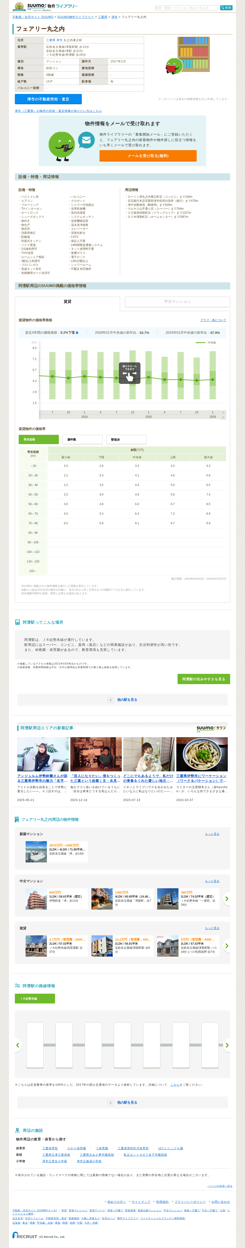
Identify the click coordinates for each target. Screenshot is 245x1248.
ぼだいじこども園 (170, 1148)
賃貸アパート (97, 1210)
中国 (79, 1222)
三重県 (102, 17)
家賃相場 (130, 1210)
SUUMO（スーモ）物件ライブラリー (45, 6)
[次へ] (226, 899)
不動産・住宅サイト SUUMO (32, 17)
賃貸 (64, 1210)
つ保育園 (102, 1148)
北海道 (16, 1222)
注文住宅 (17, 1218)
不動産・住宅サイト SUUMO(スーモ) (34, 1210)
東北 (25, 1222)
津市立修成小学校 (89, 1161)
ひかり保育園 (76, 1148)
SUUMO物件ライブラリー (75, 17)
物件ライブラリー (127, 1218)
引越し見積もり (90, 1218)
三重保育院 (50, 1148)
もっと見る (212, 834)
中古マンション (173, 1210)
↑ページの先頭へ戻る (220, 1186)
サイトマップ (141, 1202)
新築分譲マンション (149, 1210)
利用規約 (162, 1202)
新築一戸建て (192, 1210)
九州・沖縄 (91, 1222)
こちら (175, 1084)
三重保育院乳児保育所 (133, 1148)
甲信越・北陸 (45, 1222)
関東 (32, 1222)
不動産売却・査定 (56, 1218)
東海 (57, 1222)
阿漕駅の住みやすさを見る (203, 679)
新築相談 (74, 1218)
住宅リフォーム (34, 1218)
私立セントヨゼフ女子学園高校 (145, 1154)
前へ (18, 1045)
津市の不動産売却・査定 (48, 99)
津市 (114, 17)
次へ (226, 1045)
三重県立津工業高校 (56, 1154)
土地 (222, 1210)
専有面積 (29, 439)
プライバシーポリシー (190, 1202)
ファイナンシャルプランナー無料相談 (162, 1218)
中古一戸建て (210, 1210)
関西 (65, 1222)
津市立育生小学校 (54, 1161)
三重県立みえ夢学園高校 (97, 1154)
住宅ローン (108, 1218)
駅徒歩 (115, 439)
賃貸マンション (78, 1210)
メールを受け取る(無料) (148, 156)
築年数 (71, 439)
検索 (228, 7)
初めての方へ (116, 1202)
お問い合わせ (221, 1202)
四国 (72, 1222)
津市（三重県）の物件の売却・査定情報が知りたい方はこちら (58, 111)
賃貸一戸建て (115, 1210)
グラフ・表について (213, 320)
